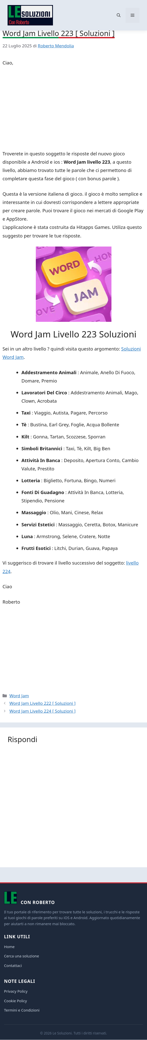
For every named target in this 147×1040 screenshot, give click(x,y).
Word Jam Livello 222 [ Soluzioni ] (42, 703)
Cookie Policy (15, 1000)
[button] (119, 15)
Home (9, 946)
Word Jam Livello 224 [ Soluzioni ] (42, 711)
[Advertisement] (73, 109)
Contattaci (13, 965)
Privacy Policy (15, 991)
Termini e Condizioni (22, 1010)
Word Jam (19, 696)
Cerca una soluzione (21, 955)
